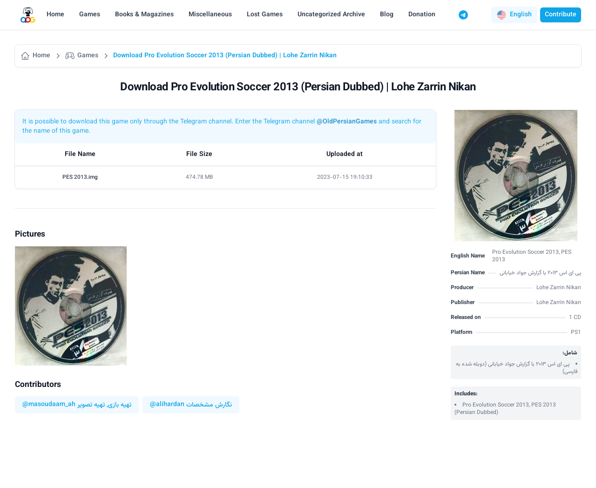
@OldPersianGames (347, 122)
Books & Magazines (144, 15)
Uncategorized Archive (331, 15)
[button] (514, 15)
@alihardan (167, 405)
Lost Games (265, 15)
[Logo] (28, 15)
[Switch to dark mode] (481, 14)
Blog (386, 15)
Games (89, 15)
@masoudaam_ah (48, 405)
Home (55, 15)
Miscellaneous (210, 15)
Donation (421, 15)
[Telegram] (463, 14)
